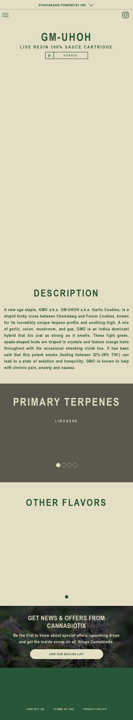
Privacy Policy (95, 709)
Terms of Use (64, 709)
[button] (16, 442)
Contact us (35, 709)
